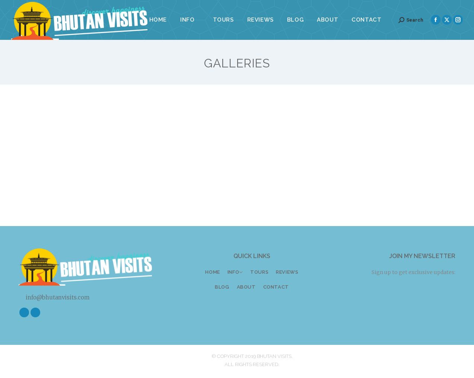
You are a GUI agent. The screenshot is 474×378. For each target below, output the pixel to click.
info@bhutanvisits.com (54, 297)
